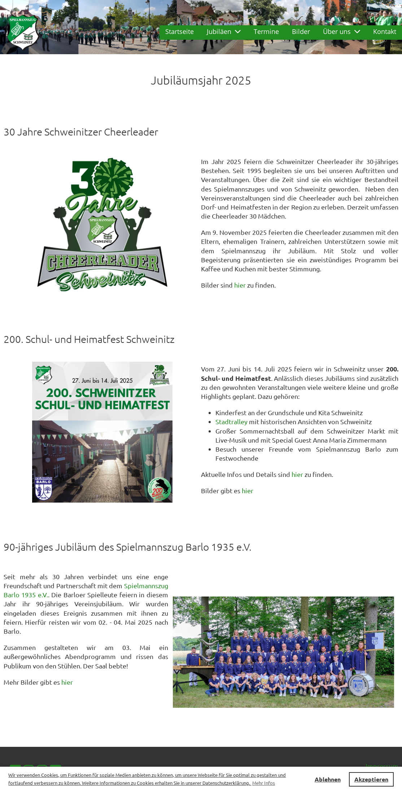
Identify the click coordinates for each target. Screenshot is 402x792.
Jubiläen (224, 31)
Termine (266, 31)
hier (240, 285)
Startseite (179, 31)
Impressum (382, 766)
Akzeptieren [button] (371, 779)
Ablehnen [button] (328, 779)
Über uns (341, 31)
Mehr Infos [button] (263, 783)
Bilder (301, 31)
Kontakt (384, 31)
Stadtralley (231, 421)
